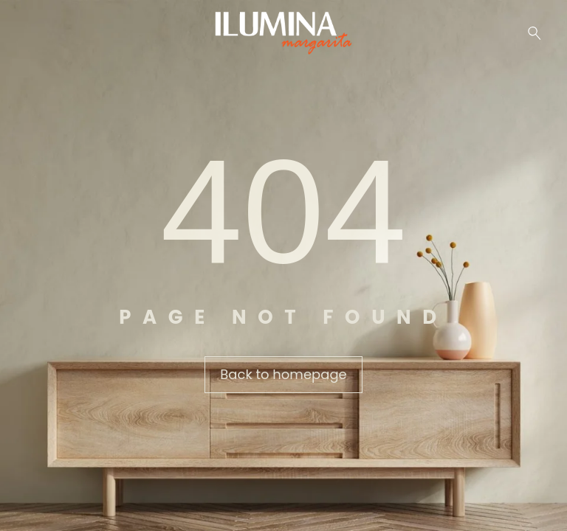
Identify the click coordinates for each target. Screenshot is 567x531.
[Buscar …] (534, 33)
